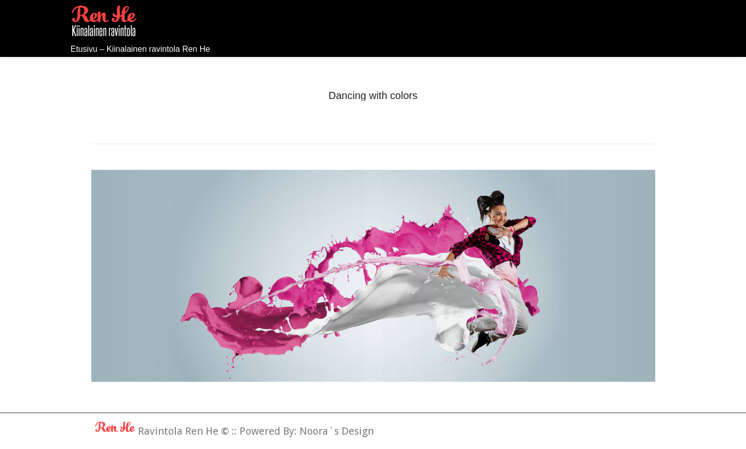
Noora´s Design (336, 431)
